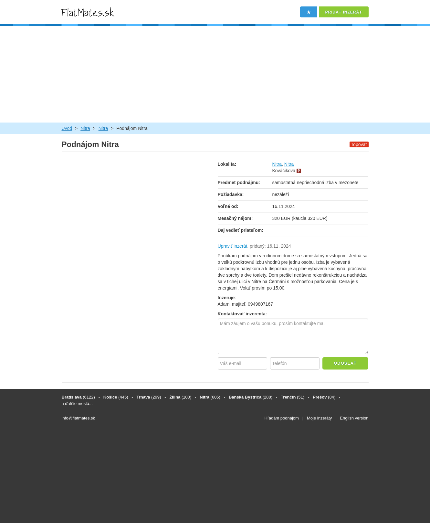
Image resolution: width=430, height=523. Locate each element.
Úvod (67, 128)
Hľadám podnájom (282, 418)
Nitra (85, 128)
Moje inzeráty (319, 418)
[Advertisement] (215, 74)
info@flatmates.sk (78, 418)
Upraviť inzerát (232, 246)
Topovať (359, 144)
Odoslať (345, 363)
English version (354, 418)
